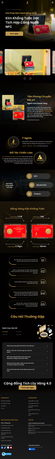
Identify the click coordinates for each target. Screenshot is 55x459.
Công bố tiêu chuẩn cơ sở (7, 425)
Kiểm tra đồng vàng (5, 423)
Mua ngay (14, 33)
